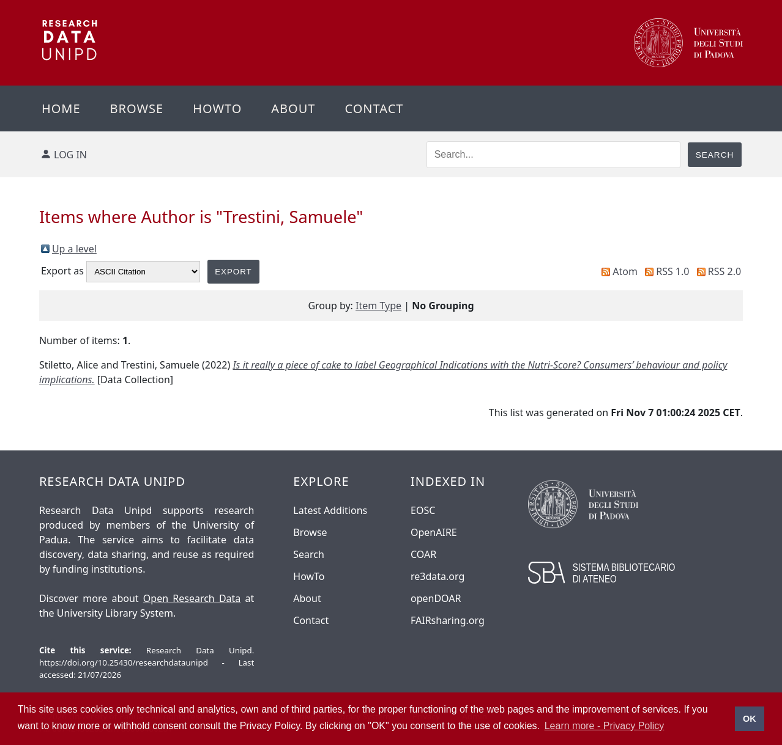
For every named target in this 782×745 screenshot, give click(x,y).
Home (61, 108)
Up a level (74, 248)
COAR (423, 554)
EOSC (423, 510)
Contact (373, 108)
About (293, 108)
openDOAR (436, 598)
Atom (625, 271)
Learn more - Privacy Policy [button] (605, 726)
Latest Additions (330, 510)
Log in (70, 154)
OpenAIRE (434, 532)
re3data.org (437, 576)
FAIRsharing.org (448, 620)
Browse (137, 108)
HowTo (308, 576)
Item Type (378, 305)
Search (308, 554)
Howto (217, 108)
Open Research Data (192, 598)
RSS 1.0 (672, 271)
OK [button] (749, 719)
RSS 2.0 (724, 271)
